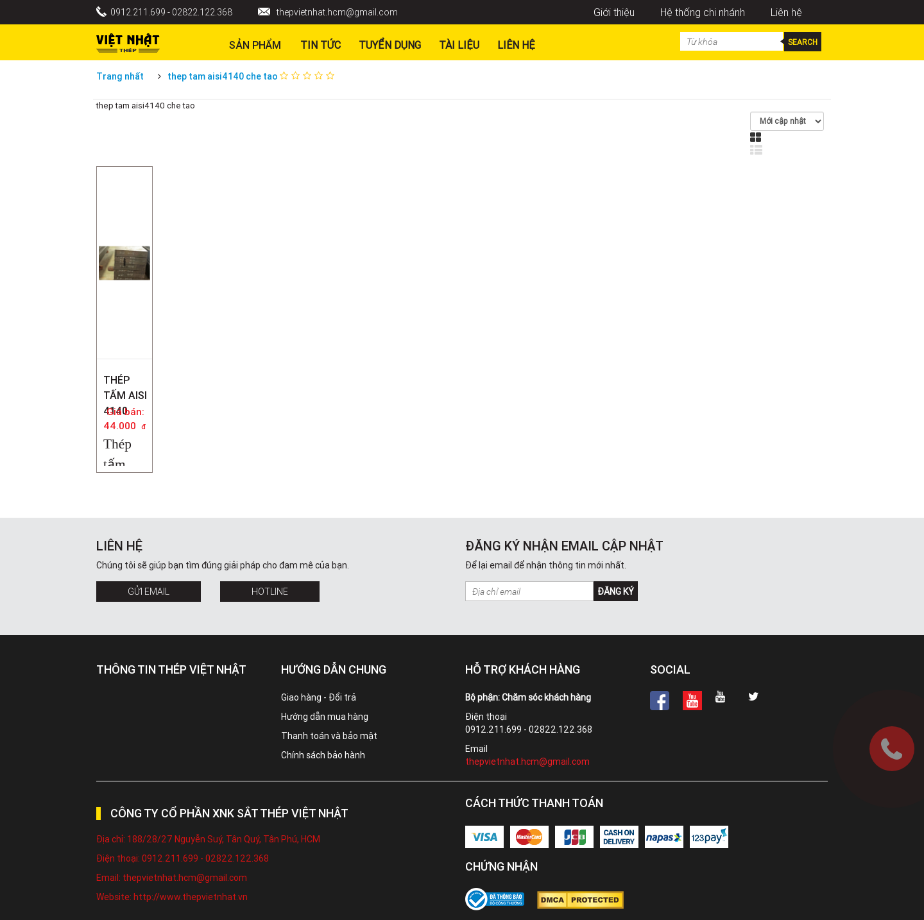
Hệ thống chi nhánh (702, 12)
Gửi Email (148, 591)
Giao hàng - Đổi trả (318, 697)
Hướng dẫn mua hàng (324, 716)
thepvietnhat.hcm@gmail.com (337, 12)
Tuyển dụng (390, 44)
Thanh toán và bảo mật (329, 736)
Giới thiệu (614, 12)
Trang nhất (120, 76)
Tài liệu (459, 44)
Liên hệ (786, 12)
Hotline (270, 591)
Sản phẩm (255, 44)
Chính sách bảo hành (323, 755)
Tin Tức (320, 44)
